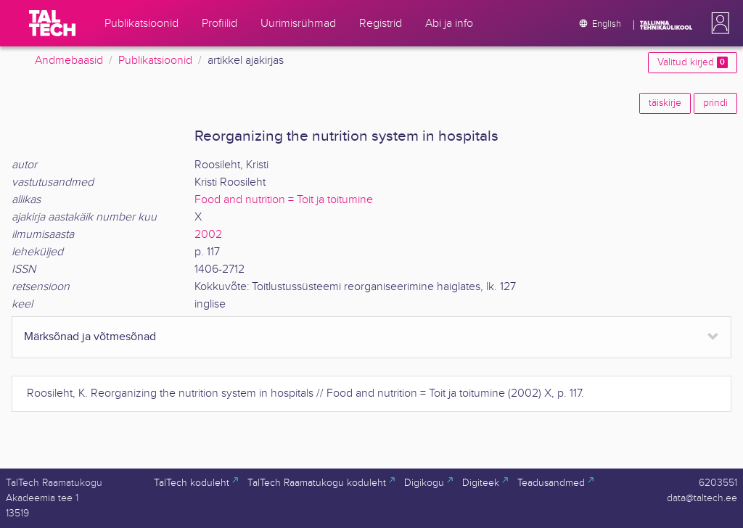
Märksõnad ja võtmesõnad (90, 337)
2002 (208, 235)
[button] (717, 23)
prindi (715, 103)
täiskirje (665, 103)
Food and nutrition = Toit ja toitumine (283, 200)
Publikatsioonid (155, 60)
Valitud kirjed (692, 62)
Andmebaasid (69, 60)
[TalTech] (52, 23)
